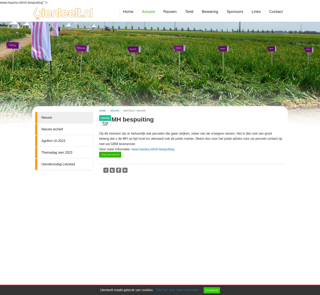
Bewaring (210, 11)
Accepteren (212, 290)
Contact (276, 11)
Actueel (148, 11)
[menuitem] (128, 12)
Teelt (189, 11)
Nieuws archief (52, 129)
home (103, 110)
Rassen (170, 11)
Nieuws (46, 117)
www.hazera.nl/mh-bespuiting (152, 149)
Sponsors (235, 11)
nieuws (114, 110)
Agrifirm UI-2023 (53, 141)
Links (256, 11)
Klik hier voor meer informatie (177, 290)
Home (128, 11)
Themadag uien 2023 (56, 152)
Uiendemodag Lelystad (58, 164)
